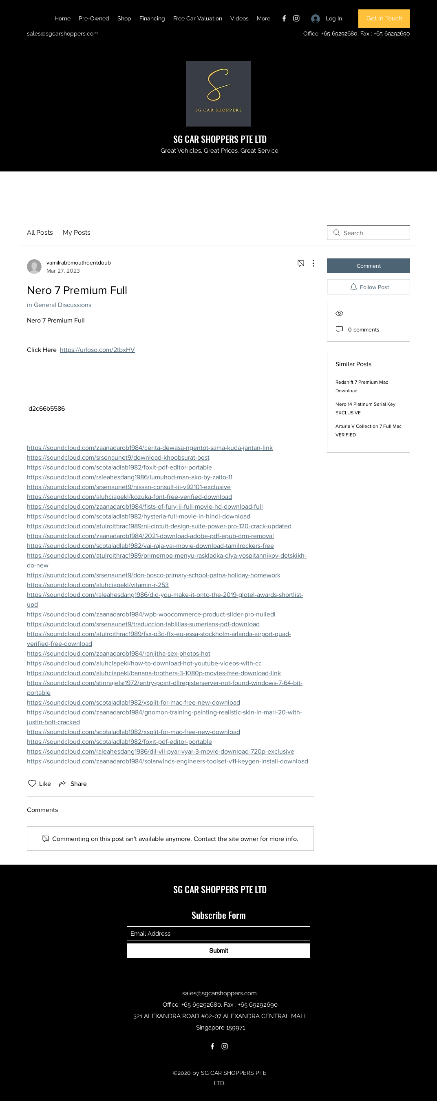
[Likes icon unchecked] (32, 783)
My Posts (76, 232)
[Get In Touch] (384, 18)
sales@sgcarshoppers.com (63, 33)
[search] (368, 232)
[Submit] (218, 950)
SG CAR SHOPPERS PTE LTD (220, 138)
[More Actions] (309, 263)
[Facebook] (284, 18)
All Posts (40, 232)
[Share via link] (72, 783)
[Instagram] (296, 18)
